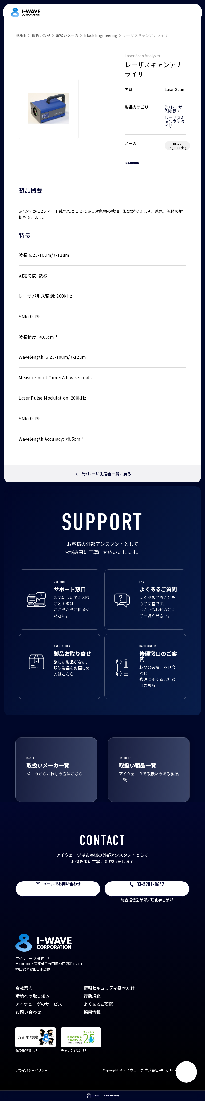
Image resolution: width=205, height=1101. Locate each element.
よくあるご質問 (98, 1014)
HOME (20, 35)
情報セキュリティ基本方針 (109, 998)
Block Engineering (100, 35)
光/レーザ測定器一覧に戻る (102, 484)
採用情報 (92, 1022)
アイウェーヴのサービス (38, 1014)
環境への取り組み (32, 1006)
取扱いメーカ (67, 35)
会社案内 (24, 998)
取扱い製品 (41, 35)
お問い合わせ (28, 1022)
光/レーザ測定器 (173, 109)
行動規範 (92, 1006)
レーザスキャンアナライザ (175, 121)
